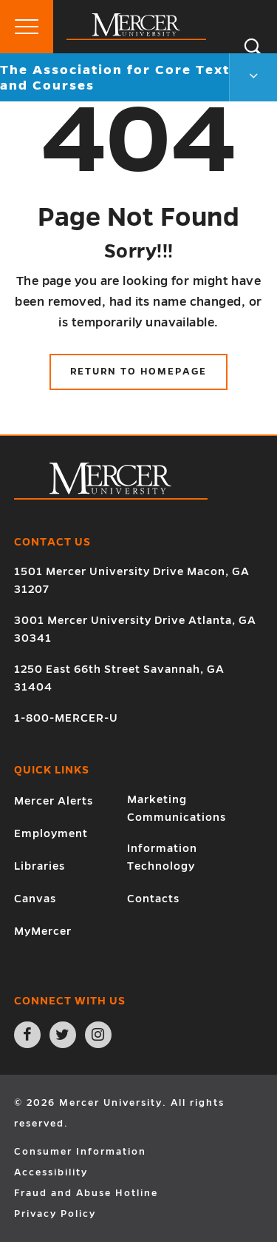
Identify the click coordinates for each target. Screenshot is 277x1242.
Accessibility (51, 1172)
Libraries (39, 866)
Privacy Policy (55, 1214)
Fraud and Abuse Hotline (86, 1193)
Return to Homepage (138, 371)
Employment (51, 833)
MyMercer (43, 931)
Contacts (153, 898)
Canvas (35, 898)
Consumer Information (80, 1152)
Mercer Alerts (53, 801)
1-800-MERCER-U (66, 718)
